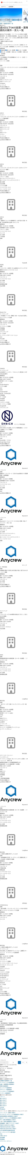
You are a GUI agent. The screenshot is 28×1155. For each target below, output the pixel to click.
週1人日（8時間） (11, 50)
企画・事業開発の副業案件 (7, 1084)
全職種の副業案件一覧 (6, 1081)
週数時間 (3, 50)
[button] (4, 1062)
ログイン (3, 6)
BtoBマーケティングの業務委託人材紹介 (10, 1118)
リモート (2, 1096)
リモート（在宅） (21, 57)
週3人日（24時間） (5, 52)
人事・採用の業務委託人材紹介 (8, 1121)
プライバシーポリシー (6, 1141)
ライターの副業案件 (5, 1093)
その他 (25, 46)
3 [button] (26, 1062)
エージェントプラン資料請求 (7, 1132)
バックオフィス (18, 46)
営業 (21, 45)
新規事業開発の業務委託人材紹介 (9, 1116)
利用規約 (2, 1139)
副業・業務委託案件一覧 (6, 23)
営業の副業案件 (4, 1086)
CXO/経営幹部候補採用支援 (7, 1130)
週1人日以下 (3, 1098)
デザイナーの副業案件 (6, 1089)
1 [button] (19, 1062)
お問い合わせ (3, 1136)
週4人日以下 (3, 1104)
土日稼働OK (3, 57)
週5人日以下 (3, 1105)
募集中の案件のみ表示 (6, 41)
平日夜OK (2, 1109)
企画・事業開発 (9, 46)
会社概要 (2, 1137)
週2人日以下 (3, 1100)
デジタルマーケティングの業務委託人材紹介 (12, 1114)
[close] (26, 1)
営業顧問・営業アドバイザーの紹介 (9, 1123)
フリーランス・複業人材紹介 (7, 1112)
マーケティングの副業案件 (7, 1082)
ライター (16, 45)
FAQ (1, 1134)
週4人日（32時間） (16, 52)
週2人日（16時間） (21, 50)
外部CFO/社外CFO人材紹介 (7, 1125)
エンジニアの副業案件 (6, 1088)
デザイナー (10, 45)
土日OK (2, 1107)
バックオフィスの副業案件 (7, 1091)
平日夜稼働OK (11, 57)
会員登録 (10, 6)
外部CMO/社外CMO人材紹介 (7, 1127)
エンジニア (3, 45)
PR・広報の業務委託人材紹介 (8, 1120)
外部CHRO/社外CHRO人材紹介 (8, 1128)
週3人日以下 (3, 1102)
